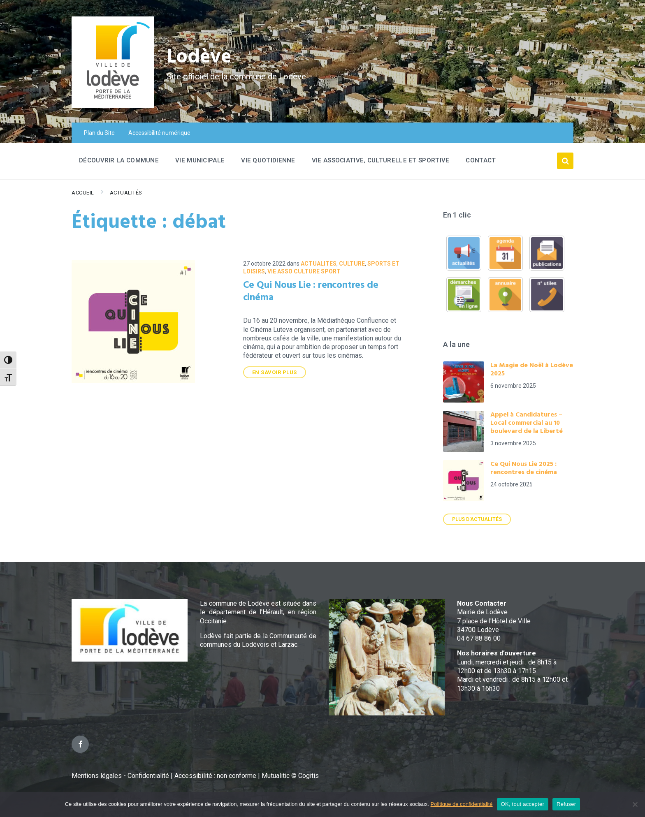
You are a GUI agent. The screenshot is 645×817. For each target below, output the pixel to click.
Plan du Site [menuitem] (99, 133)
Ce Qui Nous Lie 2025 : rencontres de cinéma (523, 468)
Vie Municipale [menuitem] (200, 160)
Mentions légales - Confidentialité (120, 776)
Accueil (83, 193)
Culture (352, 263)
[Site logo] (113, 106)
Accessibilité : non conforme (216, 776)
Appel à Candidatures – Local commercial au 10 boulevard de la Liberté (526, 423)
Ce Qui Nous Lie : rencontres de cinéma (310, 292)
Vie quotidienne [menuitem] (268, 160)
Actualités (126, 193)
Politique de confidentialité (462, 804)
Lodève (199, 58)
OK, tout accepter (522, 804)
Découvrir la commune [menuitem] (119, 160)
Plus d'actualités (477, 519)
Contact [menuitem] (481, 160)
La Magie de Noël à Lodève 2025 (531, 369)
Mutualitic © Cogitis (290, 776)
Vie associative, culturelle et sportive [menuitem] (381, 160)
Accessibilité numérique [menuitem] (159, 133)
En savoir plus (274, 372)
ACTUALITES (318, 263)
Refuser (566, 804)
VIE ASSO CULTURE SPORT (304, 271)
